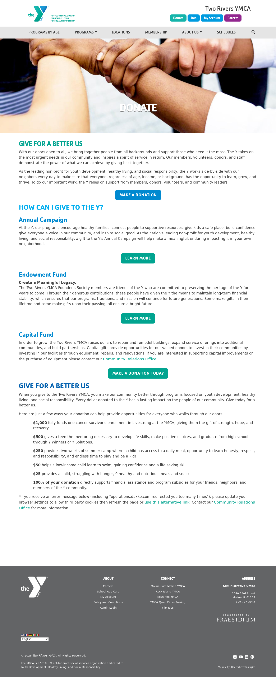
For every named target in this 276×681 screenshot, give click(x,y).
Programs (84, 32)
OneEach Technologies (243, 667)
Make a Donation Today (138, 373)
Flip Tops (168, 607)
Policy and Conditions (108, 602)
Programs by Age (44, 32)
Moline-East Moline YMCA (168, 586)
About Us (190, 32)
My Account (212, 18)
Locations (121, 32)
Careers (232, 18)
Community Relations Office (130, 359)
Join (194, 18)
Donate (178, 18)
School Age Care (108, 591)
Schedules (226, 32)
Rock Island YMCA (168, 591)
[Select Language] (35, 639)
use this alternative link (166, 502)
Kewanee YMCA (167, 596)
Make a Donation (138, 195)
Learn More (138, 258)
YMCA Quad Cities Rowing (167, 602)
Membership (156, 32)
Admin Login (108, 607)
